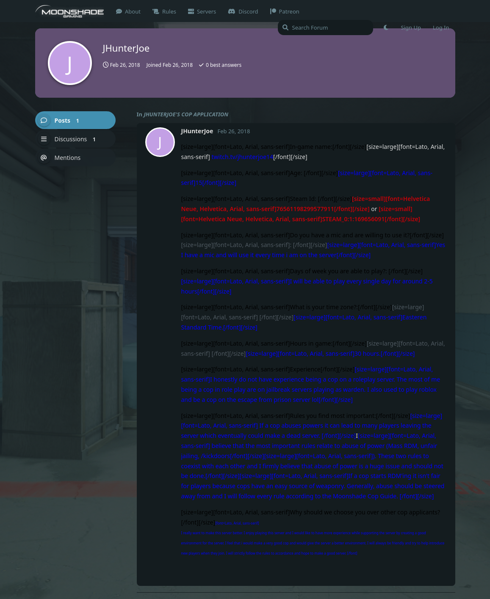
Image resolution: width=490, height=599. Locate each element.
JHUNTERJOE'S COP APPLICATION (186, 114)
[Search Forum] (325, 27)
